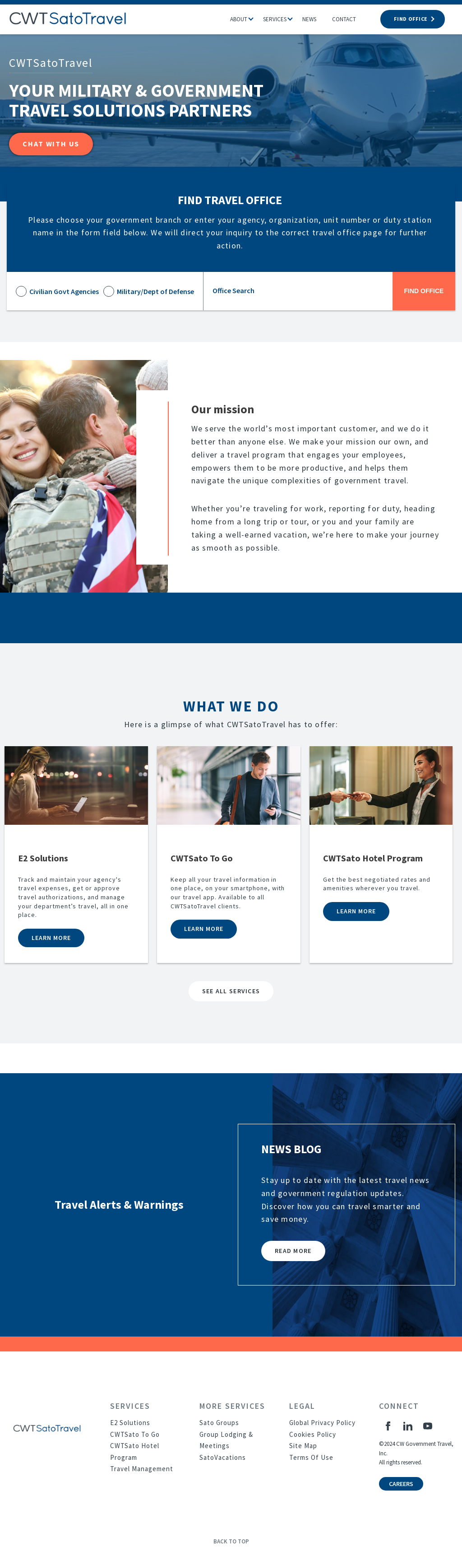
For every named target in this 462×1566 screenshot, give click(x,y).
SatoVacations (222, 1457)
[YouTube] (427, 1425)
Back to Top (231, 1541)
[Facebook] (388, 1425)
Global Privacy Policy (322, 1422)
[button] (255, 16)
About (238, 19)
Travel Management (141, 1468)
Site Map (303, 1445)
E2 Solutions (130, 1422)
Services (274, 19)
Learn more (51, 938)
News (309, 19)
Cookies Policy (312, 1434)
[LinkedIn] (407, 1425)
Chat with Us (51, 143)
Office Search (233, 290)
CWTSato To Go (135, 1434)
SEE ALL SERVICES (231, 991)
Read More (293, 1251)
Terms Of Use (311, 1457)
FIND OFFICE (412, 18)
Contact (344, 19)
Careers (401, 1484)
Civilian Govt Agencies (64, 291)
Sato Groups (219, 1422)
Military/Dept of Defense (155, 291)
